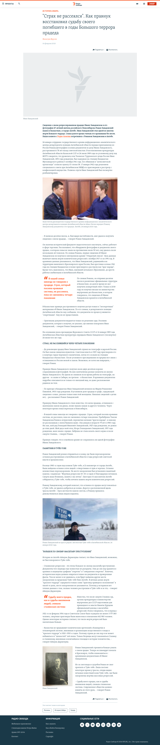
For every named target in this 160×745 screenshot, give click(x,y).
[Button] (98, 49)
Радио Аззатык (64, 137)
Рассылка (49, 732)
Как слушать (51, 724)
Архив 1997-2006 (18, 732)
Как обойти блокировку (55, 728)
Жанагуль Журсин (50, 39)
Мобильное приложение (21, 724)
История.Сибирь (50, 11)
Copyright (49, 737)
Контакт (15, 737)
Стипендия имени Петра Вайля (24, 728)
